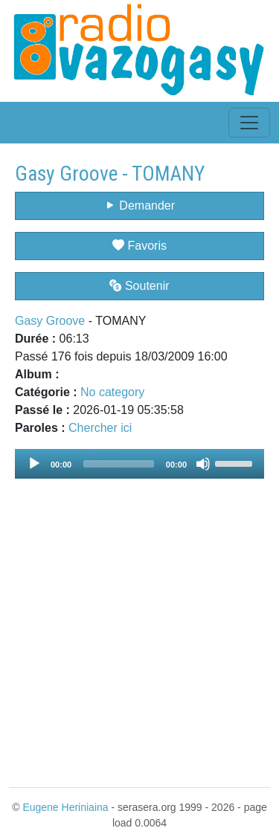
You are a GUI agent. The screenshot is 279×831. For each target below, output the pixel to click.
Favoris (139, 245)
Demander (139, 205)
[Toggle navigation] (249, 123)
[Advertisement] (139, 624)
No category (112, 392)
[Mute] (203, 463)
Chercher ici (100, 427)
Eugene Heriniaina (65, 807)
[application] (139, 464)
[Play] (34, 463)
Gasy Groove (50, 320)
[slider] (118, 464)
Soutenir (139, 285)
